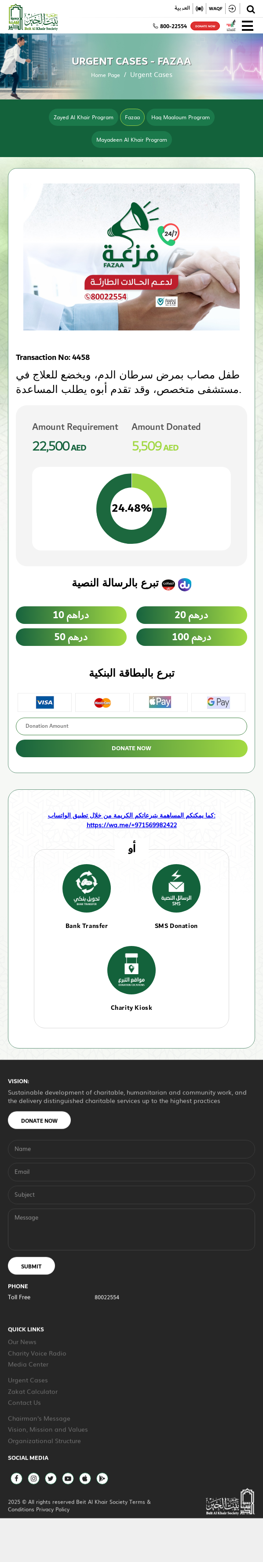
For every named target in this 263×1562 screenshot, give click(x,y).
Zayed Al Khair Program (83, 117)
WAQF (216, 8)
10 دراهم (71, 615)
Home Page (105, 75)
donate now (205, 26)
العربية (182, 8)
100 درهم (192, 637)
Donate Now (131, 748)
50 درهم (71, 637)
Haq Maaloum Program (180, 117)
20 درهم (191, 615)
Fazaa (132, 117)
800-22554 (170, 26)
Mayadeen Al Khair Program (131, 139)
